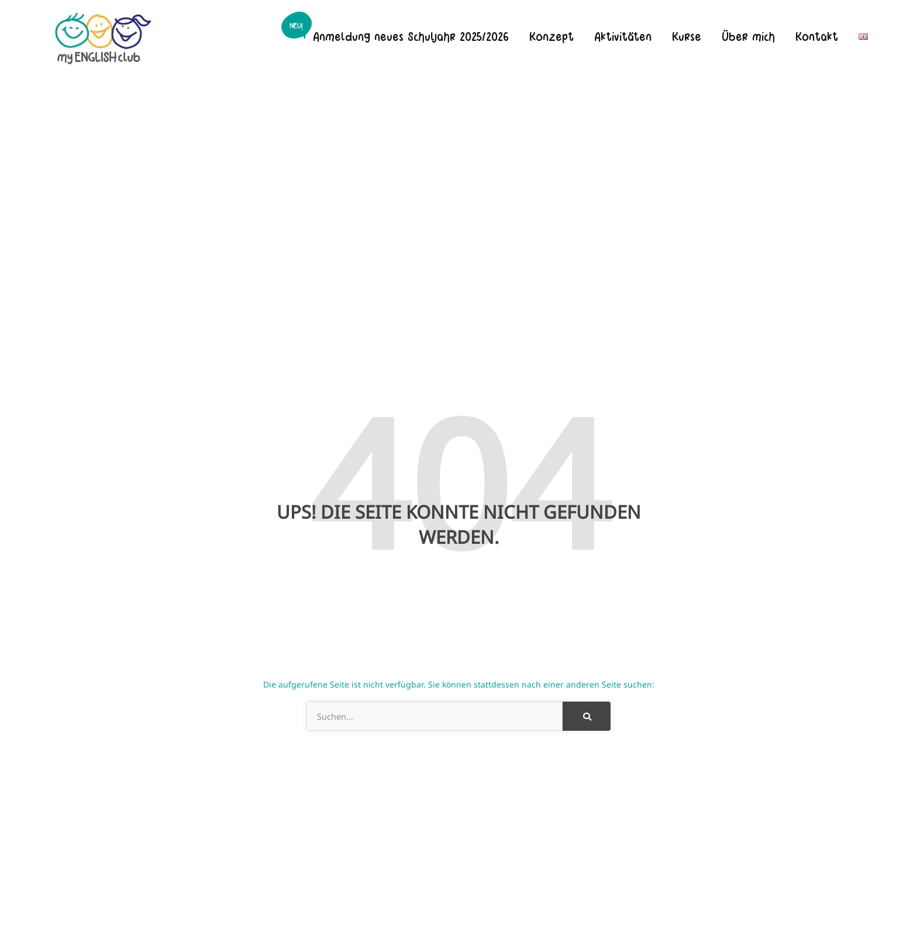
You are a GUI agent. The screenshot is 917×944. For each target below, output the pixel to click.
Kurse (686, 36)
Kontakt (816, 36)
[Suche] (587, 716)
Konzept (551, 36)
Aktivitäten (622, 36)
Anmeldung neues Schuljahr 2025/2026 (411, 36)
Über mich (748, 36)
